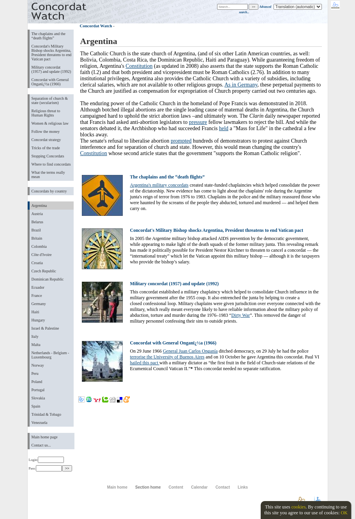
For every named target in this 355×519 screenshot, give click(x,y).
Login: (46, 460)
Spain (36, 406)
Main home (117, 487)
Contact (222, 487)
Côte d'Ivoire (42, 254)
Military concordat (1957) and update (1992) (51, 69)
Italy (35, 336)
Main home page (45, 437)
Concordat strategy (46, 140)
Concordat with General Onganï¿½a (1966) (50, 82)
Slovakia (38, 398)
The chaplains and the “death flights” (48, 36)
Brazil (36, 230)
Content (175, 487)
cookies (298, 507)
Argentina (39, 205)
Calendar (199, 487)
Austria (37, 214)
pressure (198, 122)
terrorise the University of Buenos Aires (167, 357)
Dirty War (240, 315)
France (37, 295)
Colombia (39, 246)
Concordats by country (49, 191)
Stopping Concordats (48, 156)
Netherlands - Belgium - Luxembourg (50, 355)
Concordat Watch (96, 25)
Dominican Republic (48, 279)
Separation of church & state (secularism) (50, 100)
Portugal (38, 390)
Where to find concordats (51, 164)
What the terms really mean (48, 174)
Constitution (138, 66)
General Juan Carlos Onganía (190, 351)
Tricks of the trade (46, 148)
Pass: (45, 468)
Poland (37, 382)
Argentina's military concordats (159, 185)
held (223, 128)
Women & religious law (50, 123)
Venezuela (40, 422)
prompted (181, 141)
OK (344, 512)
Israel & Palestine (45, 328)
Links (243, 487)
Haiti (35, 312)
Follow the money (46, 131)
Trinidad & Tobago (46, 414)
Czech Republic (44, 271)
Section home (148, 487)
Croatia (37, 263)
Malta (36, 344)
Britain (37, 238)
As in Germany (241, 85)
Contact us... (41, 445)
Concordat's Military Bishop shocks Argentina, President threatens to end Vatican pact (52, 52)
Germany (39, 304)
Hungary (38, 320)
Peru (35, 373)
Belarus (38, 222)
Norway (38, 365)
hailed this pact (144, 362)
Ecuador (38, 287)
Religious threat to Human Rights (46, 113)
